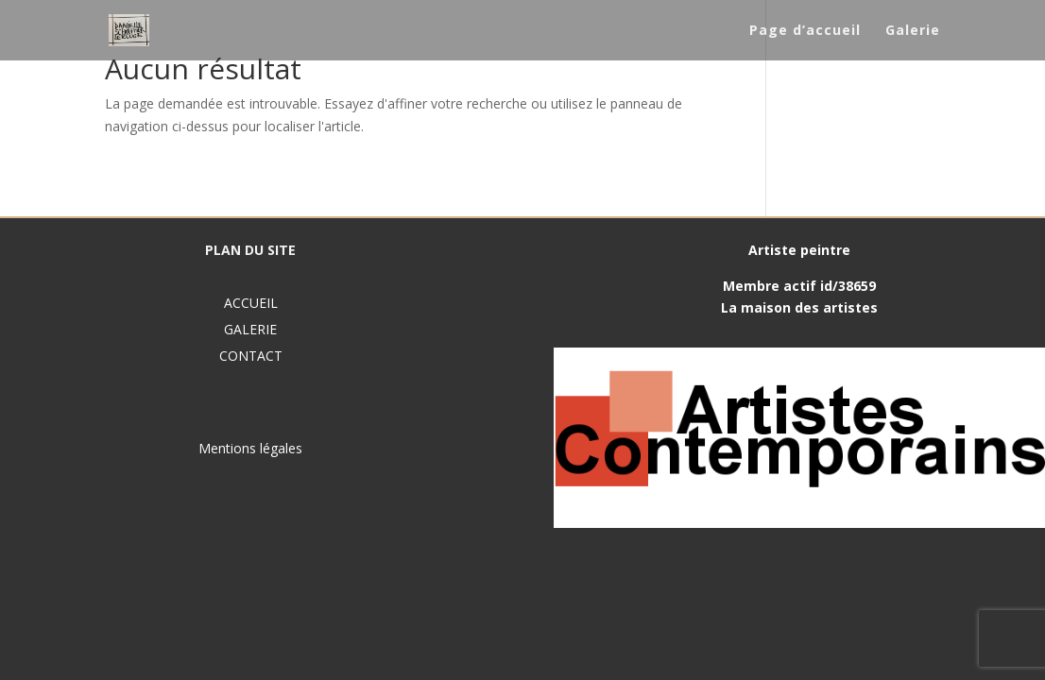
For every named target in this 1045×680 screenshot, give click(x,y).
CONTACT (251, 356)
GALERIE (250, 329)
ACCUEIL (251, 303)
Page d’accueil (805, 31)
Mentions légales (250, 448)
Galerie (912, 31)
